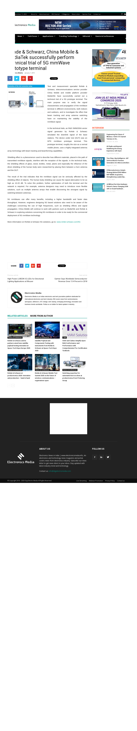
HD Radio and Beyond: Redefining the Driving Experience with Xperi (114, 149)
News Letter (76, 14)
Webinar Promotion (96, 481)
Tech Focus (33, 36)
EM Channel (56, 14)
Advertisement (44, 14)
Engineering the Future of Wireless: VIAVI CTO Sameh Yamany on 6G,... (116, 137)
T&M (64, 337)
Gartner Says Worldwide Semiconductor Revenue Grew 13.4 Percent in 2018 (71, 280)
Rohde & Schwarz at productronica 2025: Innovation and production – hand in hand (18, 375)
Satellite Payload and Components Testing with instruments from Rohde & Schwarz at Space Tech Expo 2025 (46, 346)
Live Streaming (81, 481)
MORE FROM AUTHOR (41, 316)
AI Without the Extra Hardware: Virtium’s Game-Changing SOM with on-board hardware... (117, 186)
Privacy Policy (110, 481)
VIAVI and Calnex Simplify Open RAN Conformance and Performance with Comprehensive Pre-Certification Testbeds (74, 346)
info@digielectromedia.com (60, 471)
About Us (34, 14)
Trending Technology (69, 36)
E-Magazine (65, 14)
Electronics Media (16, 73)
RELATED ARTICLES (17, 316)
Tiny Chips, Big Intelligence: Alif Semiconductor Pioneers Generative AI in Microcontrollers (118, 160)
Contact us (96, 14)
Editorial (87, 36)
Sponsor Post (86, 14)
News (21, 36)
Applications (49, 36)
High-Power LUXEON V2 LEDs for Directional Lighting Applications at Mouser (25, 280)
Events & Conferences (105, 36)
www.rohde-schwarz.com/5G (68, 222)
